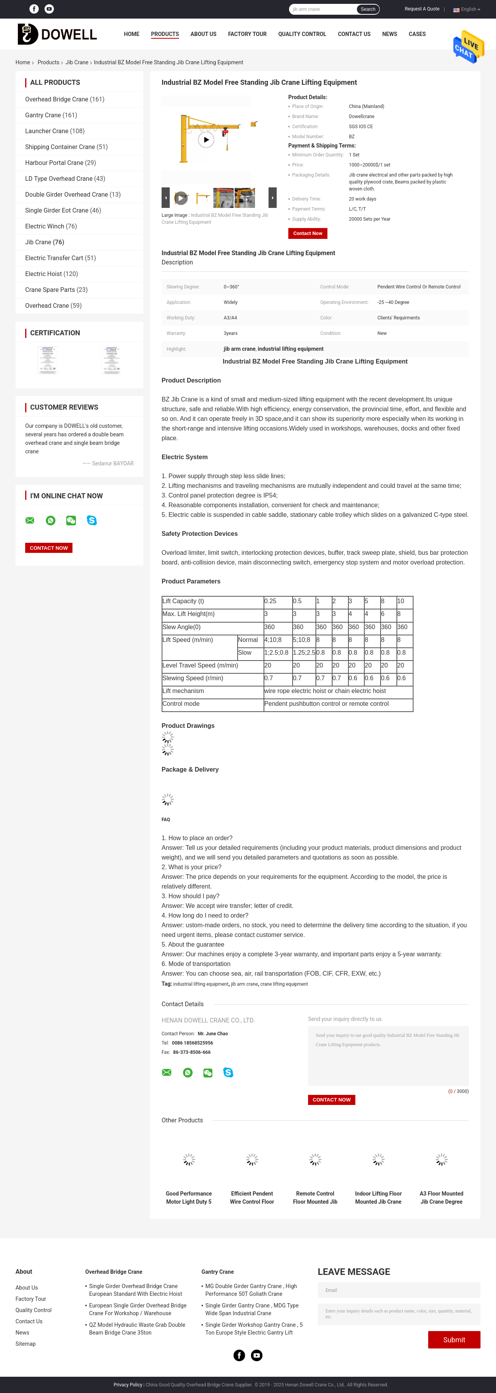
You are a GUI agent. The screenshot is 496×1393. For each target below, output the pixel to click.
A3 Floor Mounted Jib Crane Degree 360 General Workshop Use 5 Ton (441, 1198)
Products (165, 34)
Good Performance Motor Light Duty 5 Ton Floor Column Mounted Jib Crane (189, 1198)
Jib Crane (76, 62)
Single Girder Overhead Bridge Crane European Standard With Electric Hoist (135, 1290)
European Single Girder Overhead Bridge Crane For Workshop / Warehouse (137, 1309)
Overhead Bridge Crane (56, 99)
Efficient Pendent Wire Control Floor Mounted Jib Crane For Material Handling (252, 1198)
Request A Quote (422, 9)
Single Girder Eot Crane (56, 210)
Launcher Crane (47, 131)
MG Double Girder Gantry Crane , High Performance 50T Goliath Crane (251, 1290)
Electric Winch (44, 226)
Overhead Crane (47, 305)
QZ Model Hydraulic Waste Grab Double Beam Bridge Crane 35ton (137, 1329)
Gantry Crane (43, 115)
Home (132, 34)
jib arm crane (244, 984)
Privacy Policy (128, 1385)
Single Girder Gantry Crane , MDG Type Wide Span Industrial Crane (252, 1309)
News (389, 34)
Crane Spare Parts (50, 289)
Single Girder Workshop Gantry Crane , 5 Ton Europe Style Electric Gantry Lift (254, 1329)
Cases (417, 34)
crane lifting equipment (284, 984)
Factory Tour (247, 34)
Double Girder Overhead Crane (66, 194)
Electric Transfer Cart (54, 258)
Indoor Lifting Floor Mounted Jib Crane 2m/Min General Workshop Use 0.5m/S (378, 1198)
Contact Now (307, 233)
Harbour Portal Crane (54, 162)
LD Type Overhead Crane (59, 178)
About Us (204, 34)
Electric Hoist (43, 274)
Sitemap (26, 1344)
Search (368, 9)
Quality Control (302, 34)
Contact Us (354, 34)
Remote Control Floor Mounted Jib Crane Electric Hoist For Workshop (315, 1198)
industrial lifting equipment (201, 984)
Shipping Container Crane (60, 147)
